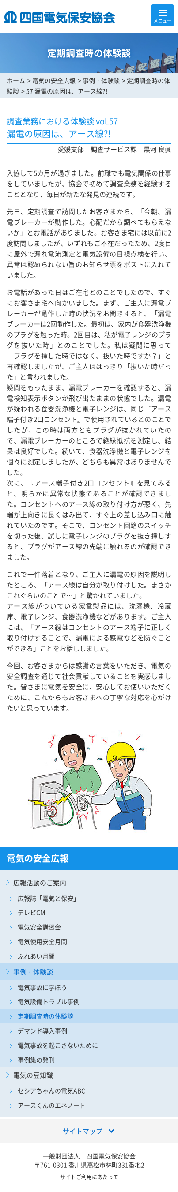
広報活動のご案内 (39, 882)
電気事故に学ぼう (42, 987)
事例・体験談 (101, 80)
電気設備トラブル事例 (49, 1001)
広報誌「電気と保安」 (49, 898)
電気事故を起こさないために (58, 1045)
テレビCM (31, 912)
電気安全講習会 (39, 926)
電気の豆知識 (33, 1075)
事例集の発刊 (36, 1059)
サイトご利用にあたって (89, 1177)
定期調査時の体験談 (45, 1016)
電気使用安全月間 (42, 941)
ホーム (16, 80)
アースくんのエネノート (52, 1105)
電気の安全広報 (54, 80)
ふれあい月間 (36, 955)
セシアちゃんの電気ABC (51, 1090)
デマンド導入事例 (42, 1030)
